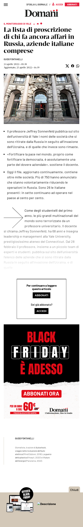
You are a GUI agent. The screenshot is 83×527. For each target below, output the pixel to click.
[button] (67, 66)
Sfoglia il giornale (37, 4)
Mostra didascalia (41, 99)
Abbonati (41, 295)
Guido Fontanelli (13, 59)
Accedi (42, 311)
